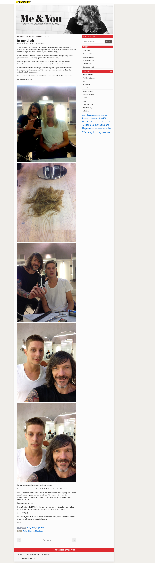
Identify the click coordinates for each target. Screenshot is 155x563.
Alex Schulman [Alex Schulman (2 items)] (88, 115)
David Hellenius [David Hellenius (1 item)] (94, 121)
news (84, 101)
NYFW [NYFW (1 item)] (92, 128)
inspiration (40, 528)
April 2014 (86, 50)
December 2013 (88, 57)
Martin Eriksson (28, 531)
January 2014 (87, 54)
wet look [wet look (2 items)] (106, 132)
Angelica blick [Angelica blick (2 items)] (101, 115)
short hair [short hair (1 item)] (105, 128)
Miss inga (39, 531)
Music (85, 98)
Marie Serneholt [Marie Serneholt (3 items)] (93, 125)
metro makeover (88, 94)
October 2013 (87, 64)
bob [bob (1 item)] (96, 118)
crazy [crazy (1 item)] (89, 121)
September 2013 (88, 67)
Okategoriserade (88, 104)
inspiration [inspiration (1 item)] (101, 121)
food (84, 81)
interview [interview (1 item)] (106, 121)
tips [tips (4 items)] (95, 132)
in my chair (31, 528)
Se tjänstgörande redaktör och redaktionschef (34, 554)
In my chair (25, 40)
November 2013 (88, 60)
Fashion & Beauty (89, 78)
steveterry (40, 43)
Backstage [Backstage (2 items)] (86, 118)
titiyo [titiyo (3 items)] (100, 132)
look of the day (88, 91)
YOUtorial (86, 111)
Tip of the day (87, 108)
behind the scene (88, 75)
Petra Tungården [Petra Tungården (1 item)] (98, 128)
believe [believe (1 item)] (93, 118)
